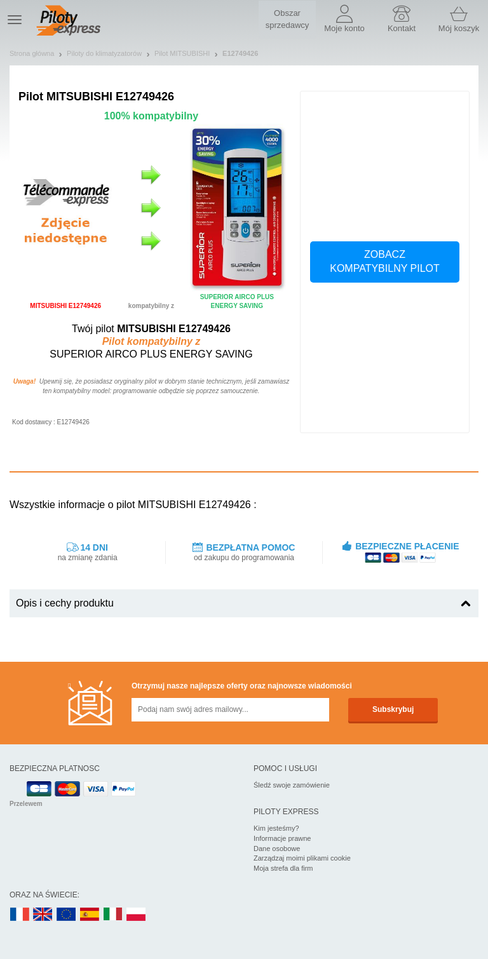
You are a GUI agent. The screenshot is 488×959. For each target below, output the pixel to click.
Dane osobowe (277, 848)
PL (136, 915)
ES (89, 915)
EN (67, 915)
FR (20, 915)
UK (43, 915)
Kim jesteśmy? (276, 828)
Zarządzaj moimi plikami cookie (302, 858)
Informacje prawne (282, 838)
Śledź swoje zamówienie (292, 785)
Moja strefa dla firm (283, 868)
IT (113, 915)
